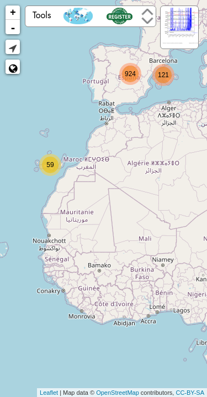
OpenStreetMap (117, 392)
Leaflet (49, 392)
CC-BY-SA (190, 392)
